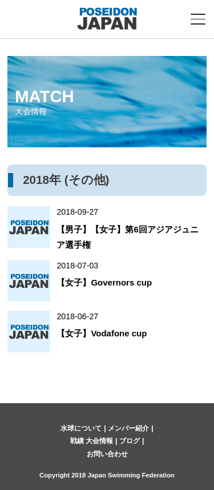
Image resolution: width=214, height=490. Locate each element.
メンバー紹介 (128, 428)
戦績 (77, 441)
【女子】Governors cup (104, 282)
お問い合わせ (107, 454)
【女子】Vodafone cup (101, 333)
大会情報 (99, 441)
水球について (81, 428)
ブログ (129, 441)
